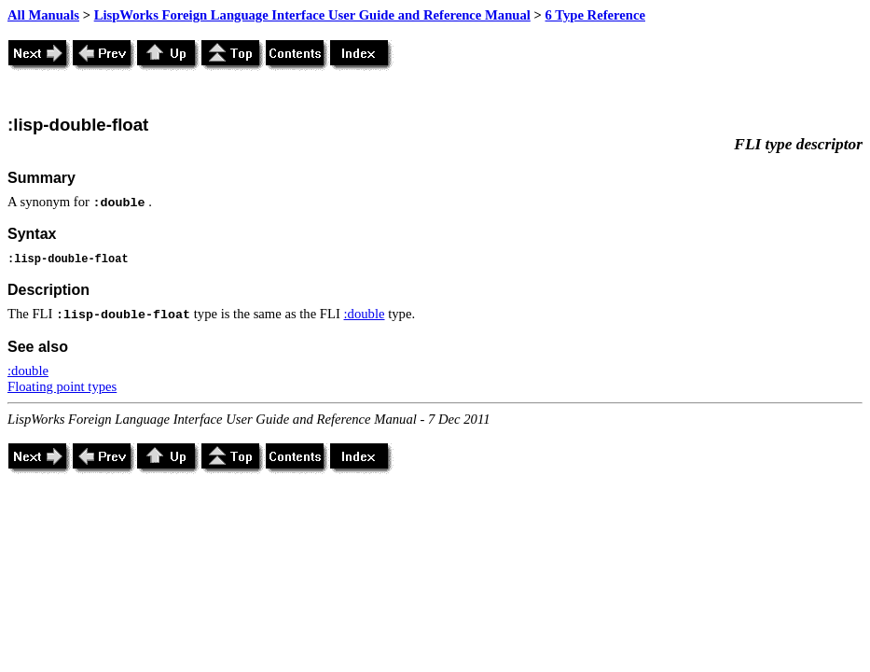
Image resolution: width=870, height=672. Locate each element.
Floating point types (62, 386)
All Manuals (43, 14)
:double (364, 313)
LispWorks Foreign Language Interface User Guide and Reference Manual (312, 14)
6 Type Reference (595, 14)
